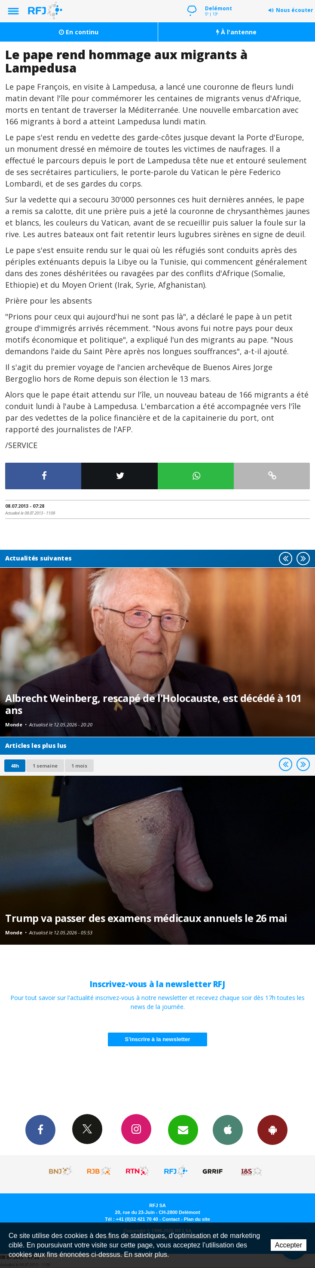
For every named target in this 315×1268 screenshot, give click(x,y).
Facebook (40, 1129)
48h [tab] (15, 765)
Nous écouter (294, 10)
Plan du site (197, 1219)
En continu (78, 32)
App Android (272, 1129)
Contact (171, 1219)
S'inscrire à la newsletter (157, 1039)
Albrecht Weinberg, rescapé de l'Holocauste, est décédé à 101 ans (153, 704)
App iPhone (228, 1129)
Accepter (288, 1245)
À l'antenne (236, 32)
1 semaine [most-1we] (45, 765)
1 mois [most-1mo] (79, 765)
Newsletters (183, 1129)
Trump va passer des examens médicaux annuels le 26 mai (146, 918)
